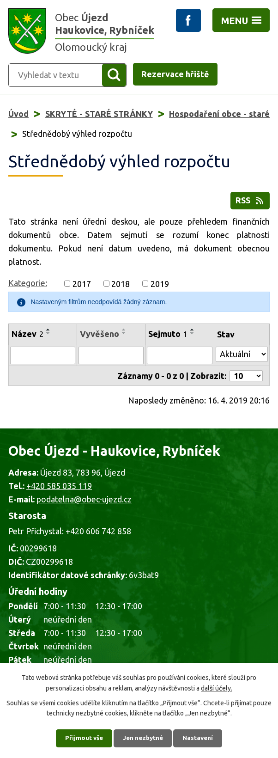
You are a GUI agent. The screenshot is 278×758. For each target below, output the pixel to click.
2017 (82, 288)
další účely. (216, 686)
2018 (120, 288)
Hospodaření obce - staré (219, 114)
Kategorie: (27, 288)
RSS (250, 202)
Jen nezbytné (143, 737)
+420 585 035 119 (59, 490)
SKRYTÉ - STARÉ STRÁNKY (99, 114)
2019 (160, 288)
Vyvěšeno (99, 338)
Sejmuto (167, 338)
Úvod (18, 114)
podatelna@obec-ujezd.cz (84, 504)
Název (27, 338)
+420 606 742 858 (98, 536)
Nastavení (201, 737)
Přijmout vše (81, 737)
